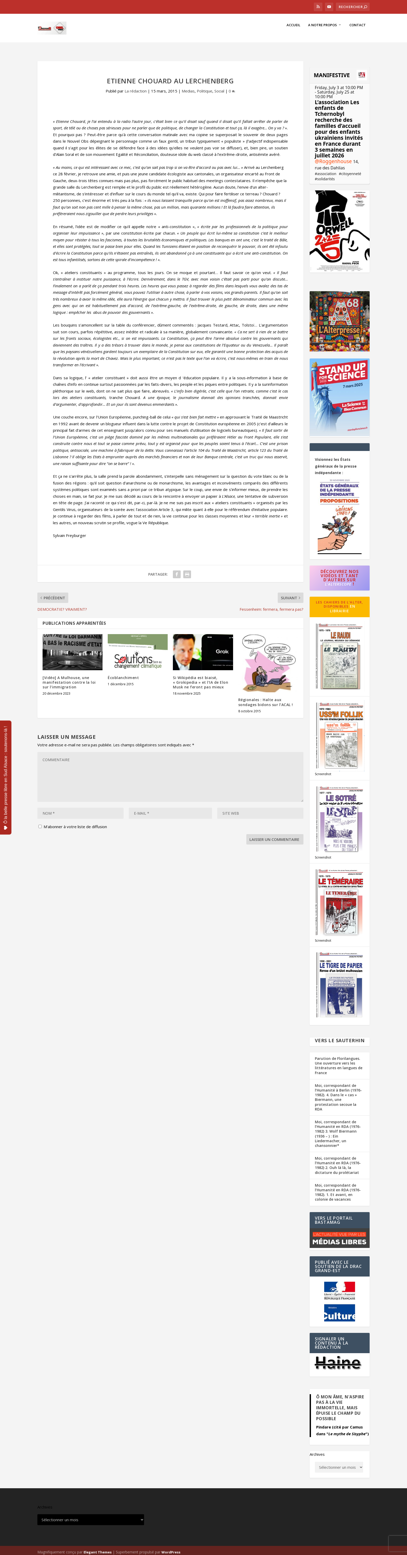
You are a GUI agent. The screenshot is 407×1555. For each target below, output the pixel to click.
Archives (317, 1451)
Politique (204, 87)
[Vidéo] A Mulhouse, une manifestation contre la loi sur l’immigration (69, 679)
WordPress (170, 1549)
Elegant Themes (98, 1549)
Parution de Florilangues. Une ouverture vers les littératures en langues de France (338, 1062)
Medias (188, 87)
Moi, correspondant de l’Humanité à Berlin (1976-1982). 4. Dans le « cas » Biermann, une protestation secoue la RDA (338, 1094)
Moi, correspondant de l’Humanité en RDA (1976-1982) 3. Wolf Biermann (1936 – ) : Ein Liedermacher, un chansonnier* (338, 1130)
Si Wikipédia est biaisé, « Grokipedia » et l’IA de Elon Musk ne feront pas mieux (200, 679)
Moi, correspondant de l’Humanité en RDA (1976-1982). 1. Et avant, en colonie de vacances (338, 1189)
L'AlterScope (338, 581)
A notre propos (322, 30)
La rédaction (136, 87)
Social (219, 87)
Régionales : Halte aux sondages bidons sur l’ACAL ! (265, 699)
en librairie (342, 605)
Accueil (293, 30)
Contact (357, 30)
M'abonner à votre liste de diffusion (72, 823)
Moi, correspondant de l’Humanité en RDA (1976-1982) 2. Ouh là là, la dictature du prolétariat (338, 1162)
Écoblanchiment (123, 674)
